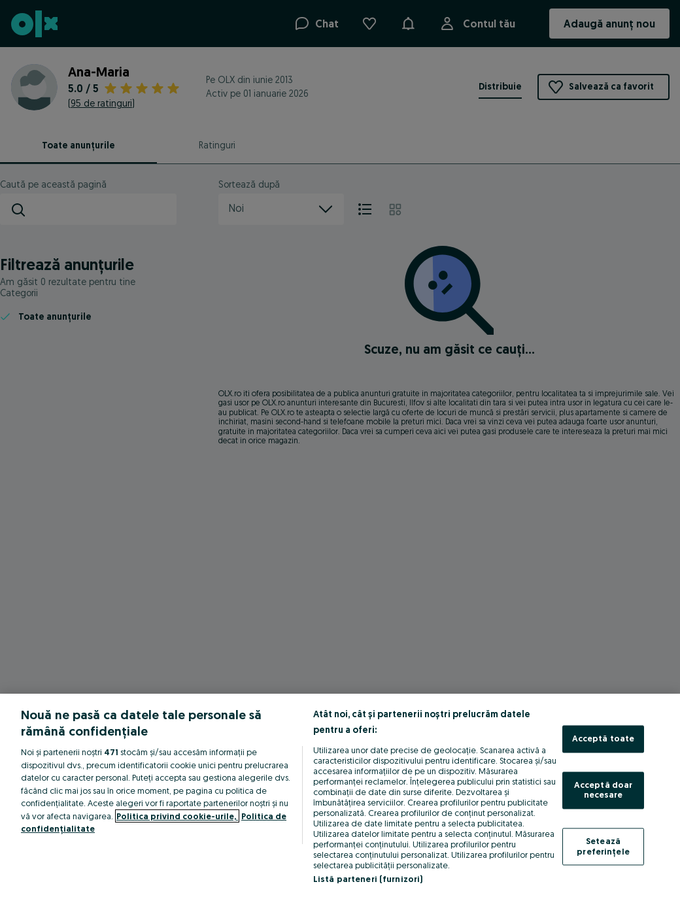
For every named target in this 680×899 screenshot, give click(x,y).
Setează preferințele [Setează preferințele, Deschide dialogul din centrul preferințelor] (603, 846)
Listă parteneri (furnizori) (368, 879)
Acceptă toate (603, 739)
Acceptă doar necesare (603, 789)
